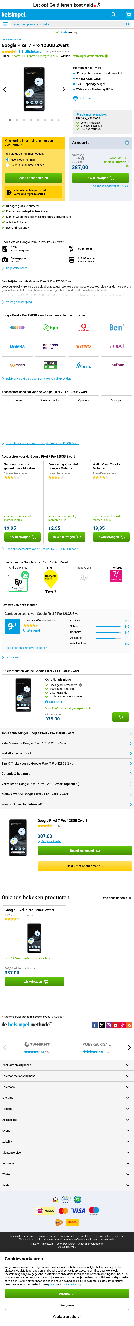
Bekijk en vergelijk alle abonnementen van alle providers (36, 378)
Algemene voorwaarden (90, 1244)
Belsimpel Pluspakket (93, 114)
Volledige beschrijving (17, 302)
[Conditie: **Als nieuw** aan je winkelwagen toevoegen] (120, 717)
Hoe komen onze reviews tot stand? (26, 647)
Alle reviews (11, 657)
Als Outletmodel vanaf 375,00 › (111, 185)
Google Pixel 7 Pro (12, 39)
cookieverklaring (71, 1284)
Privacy (35, 1244)
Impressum (48, 1244)
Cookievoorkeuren (66, 1244)
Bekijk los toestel (49, 841)
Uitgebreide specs (14, 268)
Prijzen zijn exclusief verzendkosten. (105, 1236)
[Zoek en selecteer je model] (70, 24)
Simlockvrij (82, 98)
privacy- (53, 1284)
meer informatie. (106, 1239)
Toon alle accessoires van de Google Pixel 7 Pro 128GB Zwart (40, 443)
